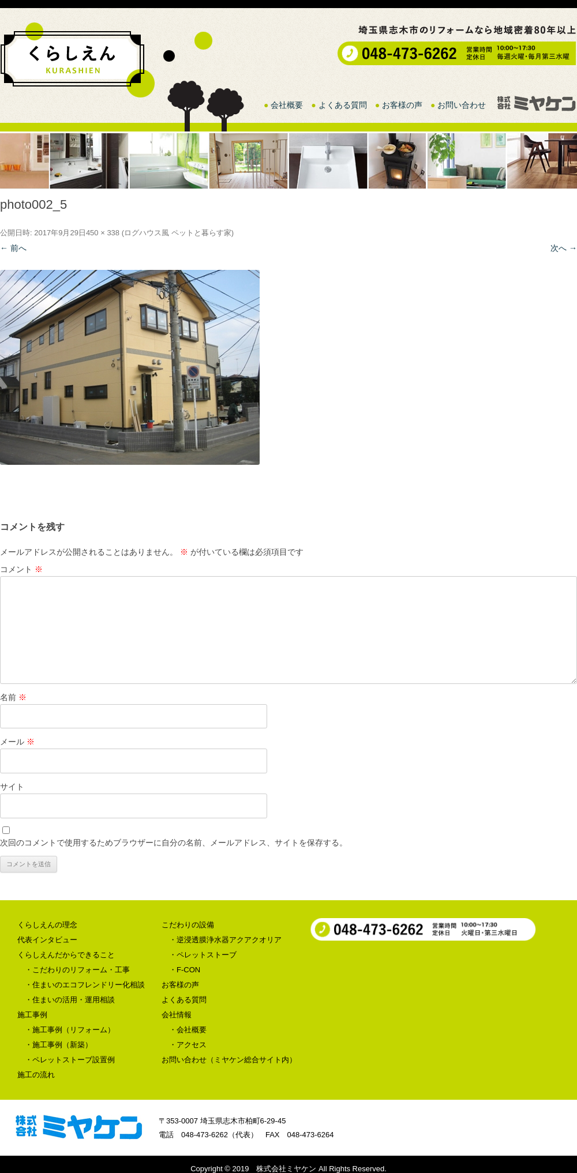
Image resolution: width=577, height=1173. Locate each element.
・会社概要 (188, 1029)
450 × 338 (102, 232)
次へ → (563, 248)
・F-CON (184, 969)
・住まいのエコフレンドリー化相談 (85, 984)
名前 (13, 697)
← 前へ (13, 248)
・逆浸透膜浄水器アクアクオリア (225, 939)
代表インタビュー (47, 939)
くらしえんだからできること (66, 954)
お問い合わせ (461, 105)
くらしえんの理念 (47, 924)
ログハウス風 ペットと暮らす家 (177, 232)
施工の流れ (36, 1074)
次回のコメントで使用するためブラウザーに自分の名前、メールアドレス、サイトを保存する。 (173, 842)
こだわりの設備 (188, 924)
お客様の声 (402, 105)
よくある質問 (343, 105)
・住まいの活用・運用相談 (70, 999)
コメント (21, 569)
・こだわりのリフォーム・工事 (77, 969)
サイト (12, 786)
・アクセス (188, 1044)
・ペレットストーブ (203, 954)
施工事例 (32, 1014)
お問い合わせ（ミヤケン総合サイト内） (229, 1059)
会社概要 (287, 105)
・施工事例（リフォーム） (70, 1029)
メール (17, 741)
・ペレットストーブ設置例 (70, 1059)
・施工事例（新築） (58, 1044)
